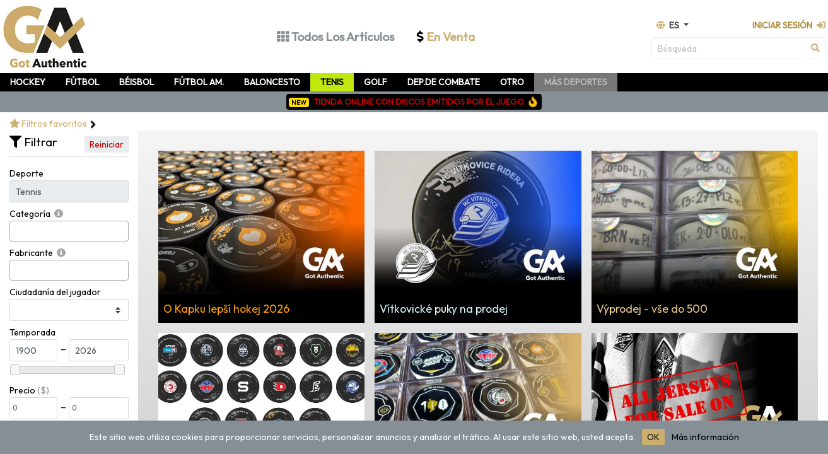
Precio (22, 390)
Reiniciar (107, 144)
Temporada (32, 332)
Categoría (29, 213)
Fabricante (31, 253)
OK (653, 437)
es (668, 25)
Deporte (26, 173)
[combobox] (69, 231)
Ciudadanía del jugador (55, 292)
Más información (705, 437)
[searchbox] (16, 231)
